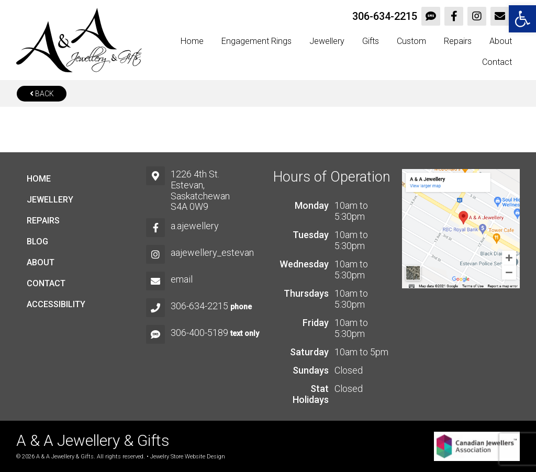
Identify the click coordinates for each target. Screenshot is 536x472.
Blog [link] (37, 241)
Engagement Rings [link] (256, 41)
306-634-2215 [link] (384, 16)
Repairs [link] (458, 41)
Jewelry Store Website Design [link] (187, 456)
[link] (522, 18)
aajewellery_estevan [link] (212, 252)
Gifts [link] (370, 41)
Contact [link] (497, 62)
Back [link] (42, 93)
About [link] (500, 41)
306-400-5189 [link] (199, 332)
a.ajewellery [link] (195, 225)
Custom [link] (411, 41)
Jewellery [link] (326, 41)
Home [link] (192, 41)
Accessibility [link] (56, 304)
